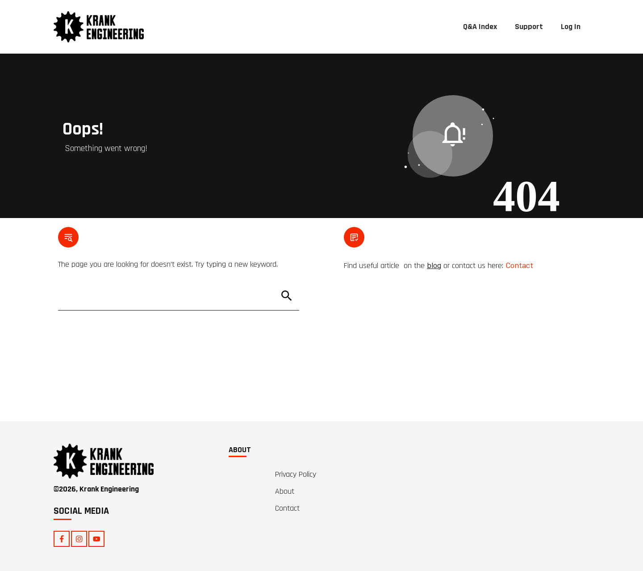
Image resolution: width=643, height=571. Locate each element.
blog (434, 265)
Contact (519, 265)
